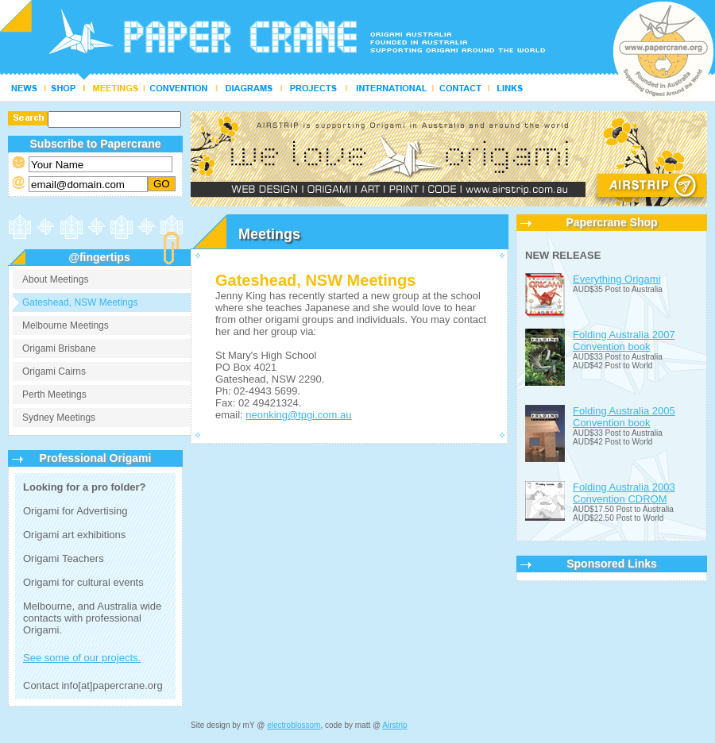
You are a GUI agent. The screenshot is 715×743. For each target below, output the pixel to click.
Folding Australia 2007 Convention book (624, 340)
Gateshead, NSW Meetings (79, 302)
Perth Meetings (54, 394)
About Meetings (55, 279)
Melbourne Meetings (65, 325)
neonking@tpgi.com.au (298, 415)
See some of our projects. (82, 658)
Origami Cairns (54, 371)
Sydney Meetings (58, 417)
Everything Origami (617, 279)
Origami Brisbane (59, 348)
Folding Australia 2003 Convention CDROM (624, 493)
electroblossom (293, 725)
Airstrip (394, 725)
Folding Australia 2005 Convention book (624, 417)
